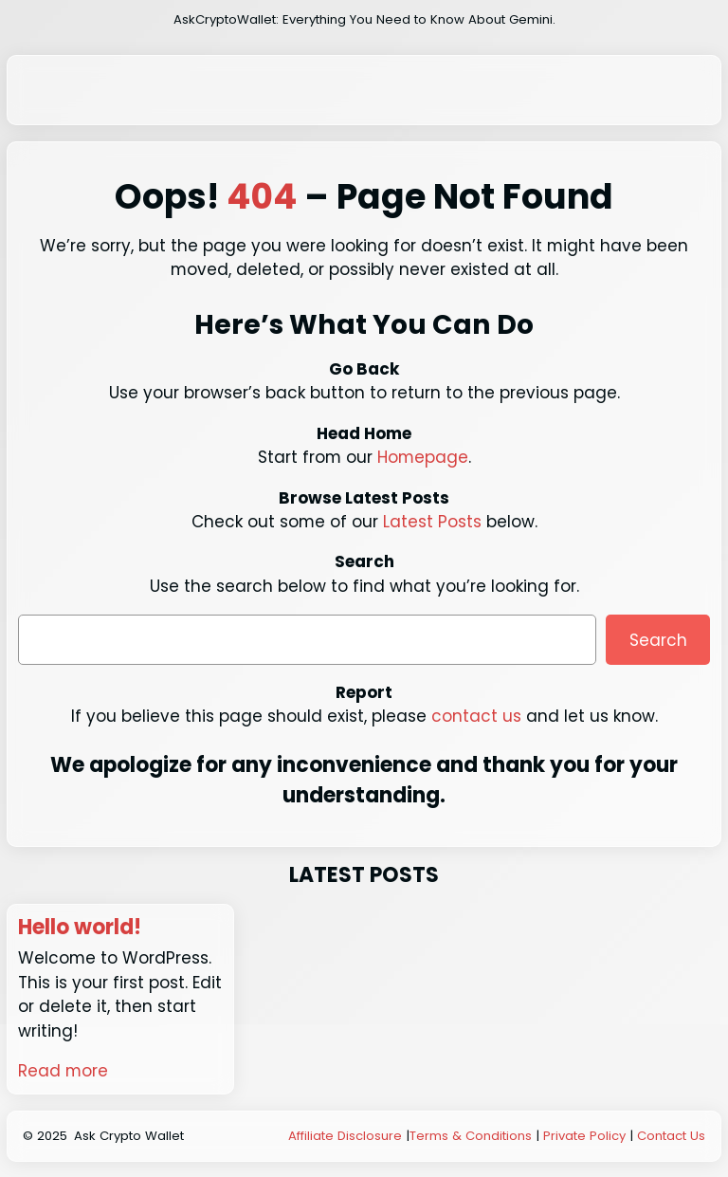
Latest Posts (432, 521)
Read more (63, 1070)
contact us (476, 716)
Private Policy (584, 1136)
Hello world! (79, 927)
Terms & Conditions (471, 1136)
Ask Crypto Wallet (129, 1136)
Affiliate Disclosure (345, 1136)
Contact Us (671, 1136)
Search (658, 640)
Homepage (422, 457)
